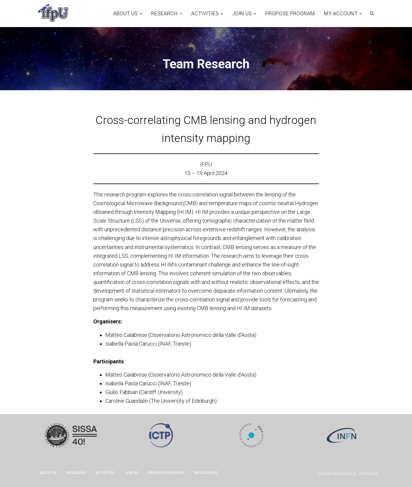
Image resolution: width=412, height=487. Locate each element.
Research (166, 13)
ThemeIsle (368, 473)
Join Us (244, 13)
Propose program (290, 13)
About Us (127, 13)
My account (343, 13)
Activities (207, 13)
